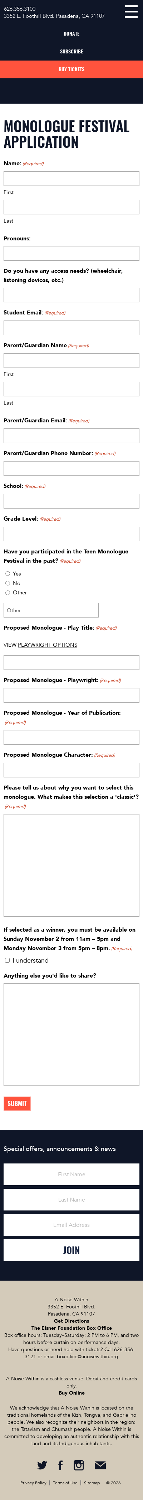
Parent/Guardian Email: (46, 421)
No (16, 583)
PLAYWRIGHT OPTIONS (47, 645)
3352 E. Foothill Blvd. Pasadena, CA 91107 (54, 16)
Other (20, 592)
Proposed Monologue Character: (59, 755)
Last (8, 220)
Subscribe (71, 51)
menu (131, 11)
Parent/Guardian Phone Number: (59, 453)
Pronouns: (17, 239)
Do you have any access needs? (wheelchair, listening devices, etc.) (63, 275)
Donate (71, 33)
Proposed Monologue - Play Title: (60, 628)
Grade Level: (32, 519)
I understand (31, 960)
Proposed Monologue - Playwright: (62, 680)
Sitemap (92, 1483)
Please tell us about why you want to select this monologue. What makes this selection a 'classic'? (71, 797)
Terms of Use (65, 1483)
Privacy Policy (33, 1483)
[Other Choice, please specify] (51, 610)
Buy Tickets (71, 69)
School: (24, 486)
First (9, 192)
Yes (17, 573)
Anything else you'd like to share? (50, 976)
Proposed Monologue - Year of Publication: (62, 718)
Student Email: (34, 313)
